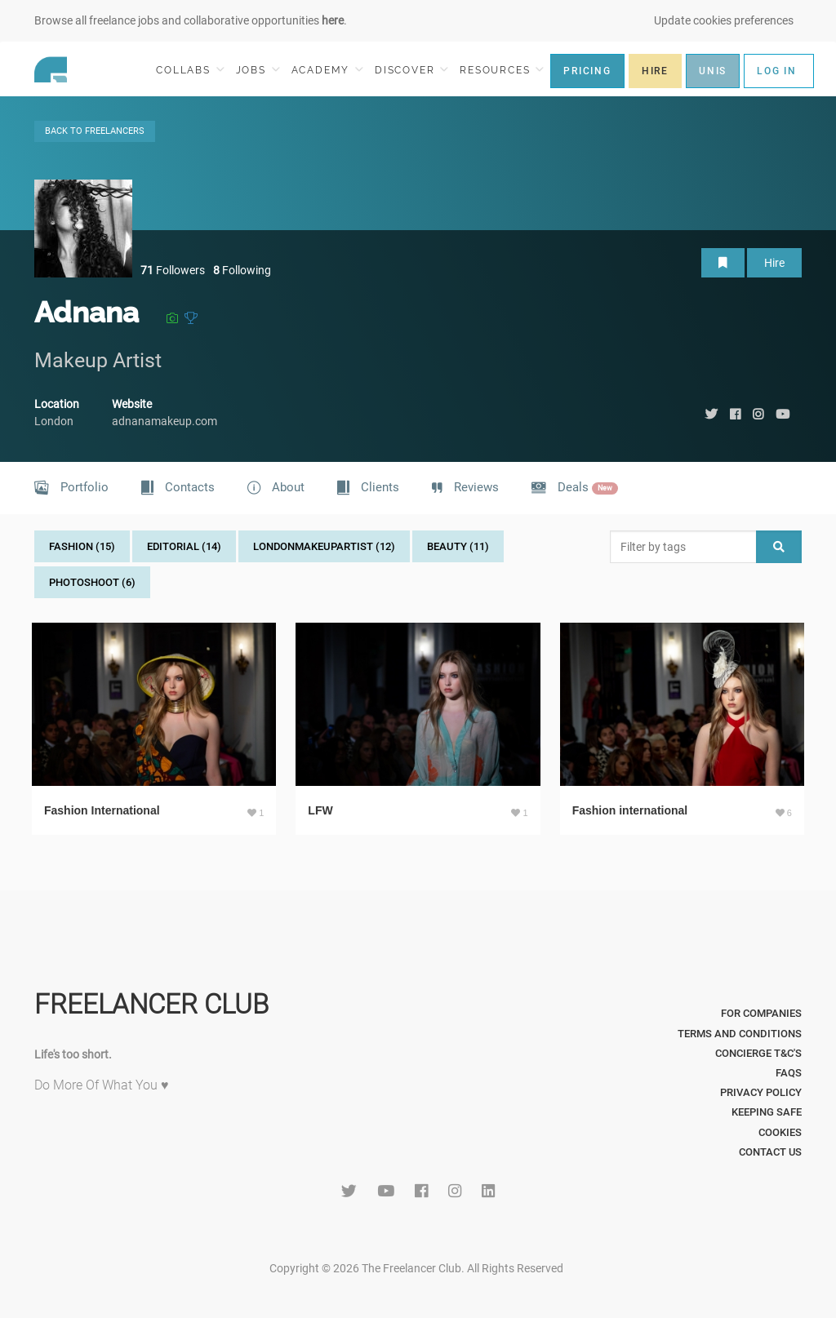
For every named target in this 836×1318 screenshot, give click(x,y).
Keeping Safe (767, 1112)
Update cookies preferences (724, 20)
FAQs (789, 1073)
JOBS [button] (258, 70)
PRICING (587, 71)
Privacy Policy (761, 1092)
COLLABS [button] (190, 70)
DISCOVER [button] (411, 70)
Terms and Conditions (740, 1033)
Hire (774, 262)
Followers (172, 270)
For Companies (761, 1013)
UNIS (713, 71)
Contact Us (770, 1152)
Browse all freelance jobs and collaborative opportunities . (190, 20)
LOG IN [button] (777, 71)
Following (242, 270)
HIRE (655, 71)
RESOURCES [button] (502, 70)
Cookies (780, 1132)
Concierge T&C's (758, 1053)
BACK (95, 131)
